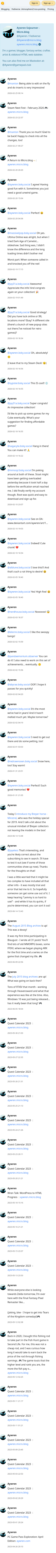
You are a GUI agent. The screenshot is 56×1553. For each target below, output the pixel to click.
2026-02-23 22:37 (15, 117)
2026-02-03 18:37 (15, 617)
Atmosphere (27, 9)
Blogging (5, 9)
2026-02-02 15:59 (15, 641)
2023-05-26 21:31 (15, 1081)
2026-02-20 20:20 (15, 170)
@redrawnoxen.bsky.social (22, 761)
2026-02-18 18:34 (15, 338)
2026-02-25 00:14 (15, 93)
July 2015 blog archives (25, 976)
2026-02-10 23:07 (15, 504)
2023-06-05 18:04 (15, 1008)
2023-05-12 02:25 (15, 1376)
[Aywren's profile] (3, 80)
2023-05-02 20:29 (15, 1498)
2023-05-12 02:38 (15, 1322)
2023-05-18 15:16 (15, 1202)
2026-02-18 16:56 (15, 368)
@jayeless (12, 850)
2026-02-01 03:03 (15, 746)
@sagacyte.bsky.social (19, 446)
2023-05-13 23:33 (15, 1275)
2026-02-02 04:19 (15, 722)
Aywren (12, 78)
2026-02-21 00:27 (15, 145)
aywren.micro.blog (27, 44)
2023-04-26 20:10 (15, 1546)
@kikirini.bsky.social (18, 632)
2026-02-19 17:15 (15, 269)
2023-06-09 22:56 (15, 962)
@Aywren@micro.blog (29, 40)
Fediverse (16, 9)
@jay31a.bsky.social (18, 283)
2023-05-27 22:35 (15, 1057)
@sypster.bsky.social (18, 383)
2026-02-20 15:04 (15, 198)
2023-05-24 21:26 (15, 1130)
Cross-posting (39, 9)
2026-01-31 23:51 (15, 771)
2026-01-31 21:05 (15, 795)
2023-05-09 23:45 (15, 1449)
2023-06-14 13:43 (15, 911)
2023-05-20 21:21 (15, 1178)
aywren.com (23, 1541)
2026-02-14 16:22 (15, 455)
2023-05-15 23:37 (15, 1251)
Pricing (50, 9)
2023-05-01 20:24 (15, 1522)
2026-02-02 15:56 (15, 670)
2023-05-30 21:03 (15, 1033)
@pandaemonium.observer (22, 656)
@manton (13, 83)
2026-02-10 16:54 (15, 553)
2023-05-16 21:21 (15, 1226)
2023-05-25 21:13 (15, 1105)
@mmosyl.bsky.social (19, 470)
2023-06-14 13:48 (15, 835)
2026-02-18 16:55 (15, 388)
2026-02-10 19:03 (15, 528)
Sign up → (48, 3)
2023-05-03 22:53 (15, 1473)
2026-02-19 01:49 (15, 297)
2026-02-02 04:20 (15, 694)
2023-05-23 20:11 (15, 1154)
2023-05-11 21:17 (15, 1401)
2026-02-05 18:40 (15, 577)
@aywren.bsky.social (18, 184)
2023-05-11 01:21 (15, 1425)
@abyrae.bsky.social (18, 684)
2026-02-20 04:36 (15, 218)
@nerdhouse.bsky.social (20, 611)
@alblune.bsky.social (19, 567)
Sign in (35, 3)
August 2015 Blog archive (26, 925)
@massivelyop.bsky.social (21, 233)
